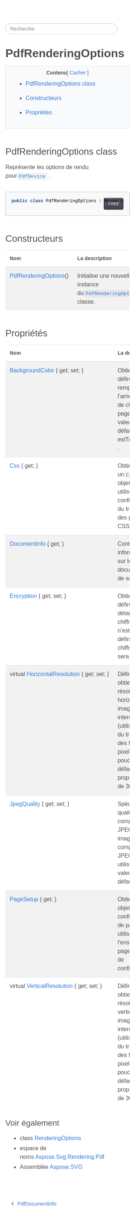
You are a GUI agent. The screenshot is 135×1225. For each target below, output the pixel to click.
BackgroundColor (32, 370)
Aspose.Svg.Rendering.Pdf (69, 1157)
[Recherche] (61, 28)
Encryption (23, 596)
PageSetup (24, 899)
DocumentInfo (28, 544)
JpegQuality (25, 804)
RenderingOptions (58, 1138)
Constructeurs (44, 98)
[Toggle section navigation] (123, 28)
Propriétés (39, 112)
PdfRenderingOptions (37, 276)
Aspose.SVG (66, 1167)
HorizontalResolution (53, 674)
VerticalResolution (50, 986)
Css (15, 466)
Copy (113, 203)
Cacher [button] (78, 73)
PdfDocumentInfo (34, 1204)
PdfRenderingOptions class (60, 84)
